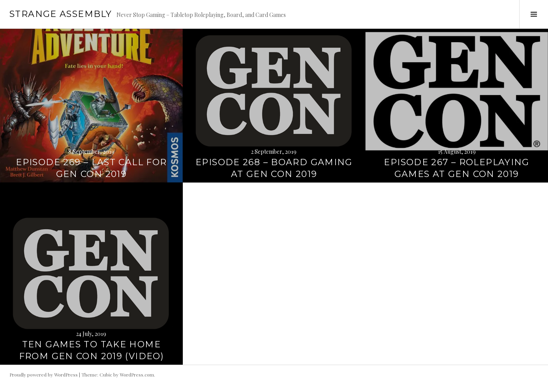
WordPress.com (137, 374)
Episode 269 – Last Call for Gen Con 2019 (91, 168)
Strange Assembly (60, 14)
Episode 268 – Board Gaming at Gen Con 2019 (274, 168)
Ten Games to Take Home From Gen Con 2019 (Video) (91, 350)
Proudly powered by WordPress (43, 374)
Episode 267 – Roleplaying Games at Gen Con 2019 (456, 168)
